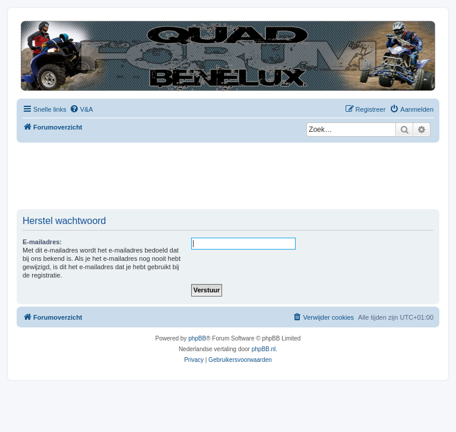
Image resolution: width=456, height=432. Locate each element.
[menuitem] (81, 109)
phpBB (197, 338)
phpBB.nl (264, 349)
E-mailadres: (42, 241)
